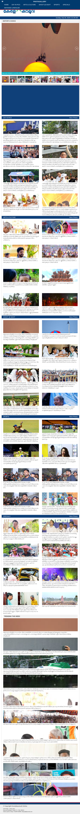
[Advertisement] (40, 100)
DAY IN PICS (16, 5)
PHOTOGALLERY (24, 1)
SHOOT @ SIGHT (45, 5)
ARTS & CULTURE (29, 5)
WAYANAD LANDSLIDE (12, 8)
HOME (6, 5)
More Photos (73, 118)
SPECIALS (66, 5)
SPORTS (57, 5)
